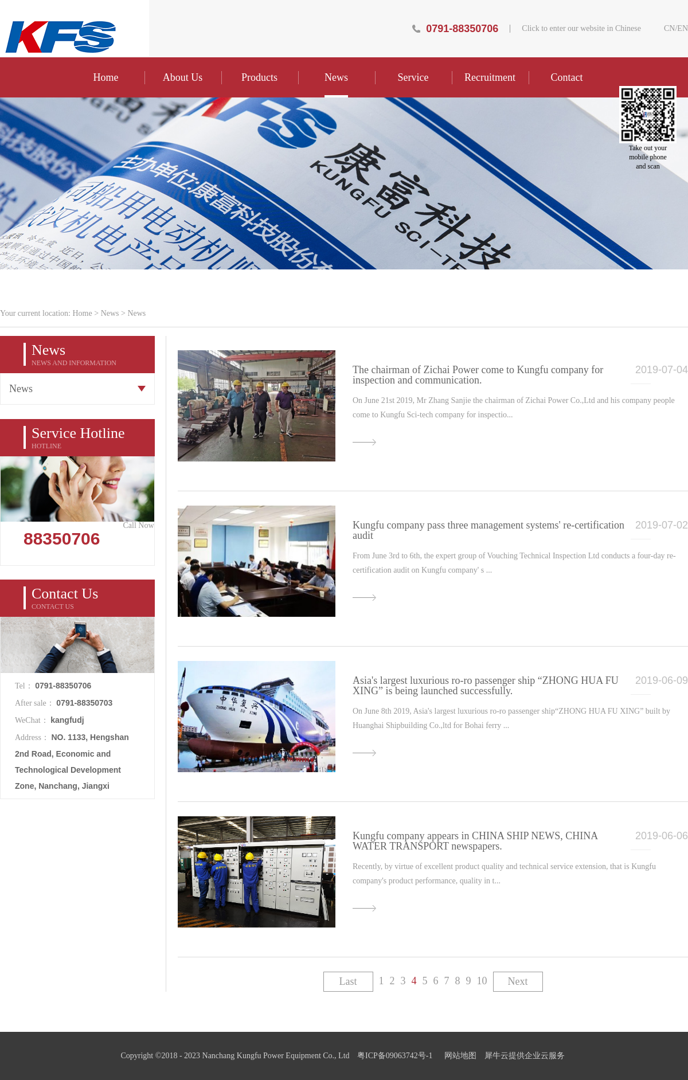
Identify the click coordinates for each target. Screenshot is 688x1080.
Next (518, 981)
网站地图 (458, 1055)
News (110, 313)
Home (106, 77)
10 (482, 981)
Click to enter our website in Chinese (581, 29)
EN (682, 29)
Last (348, 981)
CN (669, 29)
